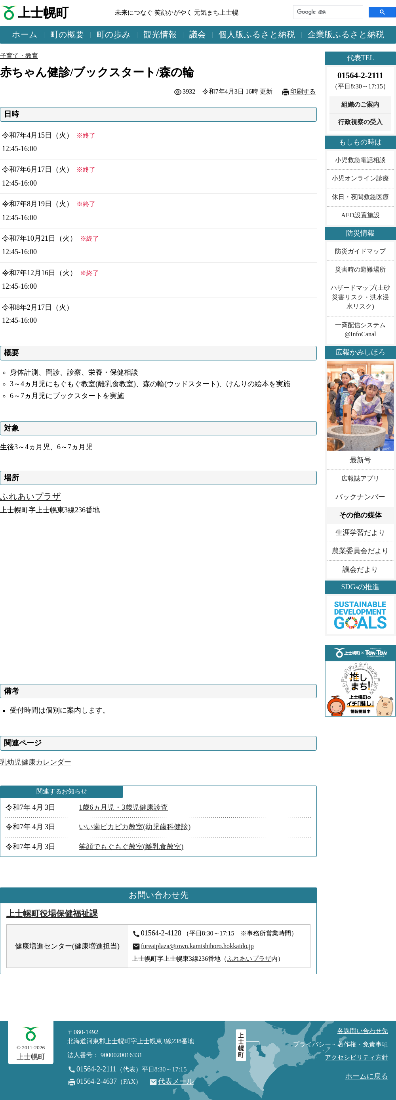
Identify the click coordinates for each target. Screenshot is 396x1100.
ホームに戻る (366, 1076)
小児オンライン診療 (360, 178)
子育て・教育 (19, 55)
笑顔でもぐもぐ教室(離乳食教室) (131, 847)
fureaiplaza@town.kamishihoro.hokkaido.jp (197, 946)
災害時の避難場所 (360, 269)
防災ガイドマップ (360, 251)
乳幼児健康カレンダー (35, 762)
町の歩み (114, 34)
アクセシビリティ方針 (356, 1057)
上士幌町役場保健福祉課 (52, 913)
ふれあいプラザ (30, 496)
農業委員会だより (360, 551)
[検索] (327, 12)
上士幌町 (43, 13)
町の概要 (67, 34)
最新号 (360, 460)
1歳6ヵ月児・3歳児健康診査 (123, 807)
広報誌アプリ (360, 478)
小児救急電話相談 (360, 160)
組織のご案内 (360, 104)
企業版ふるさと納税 (346, 34)
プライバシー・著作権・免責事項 (340, 1044)
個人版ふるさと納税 (257, 34)
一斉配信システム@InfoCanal (360, 330)
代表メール (176, 1081)
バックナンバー (360, 497)
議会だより (360, 569)
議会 (197, 34)
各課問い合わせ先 (362, 1031)
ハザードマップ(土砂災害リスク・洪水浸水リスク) (360, 297)
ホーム (25, 34)
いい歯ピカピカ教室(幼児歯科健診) (134, 827)
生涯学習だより (360, 533)
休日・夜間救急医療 (360, 197)
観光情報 (160, 34)
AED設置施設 (360, 215)
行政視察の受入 (360, 122)
